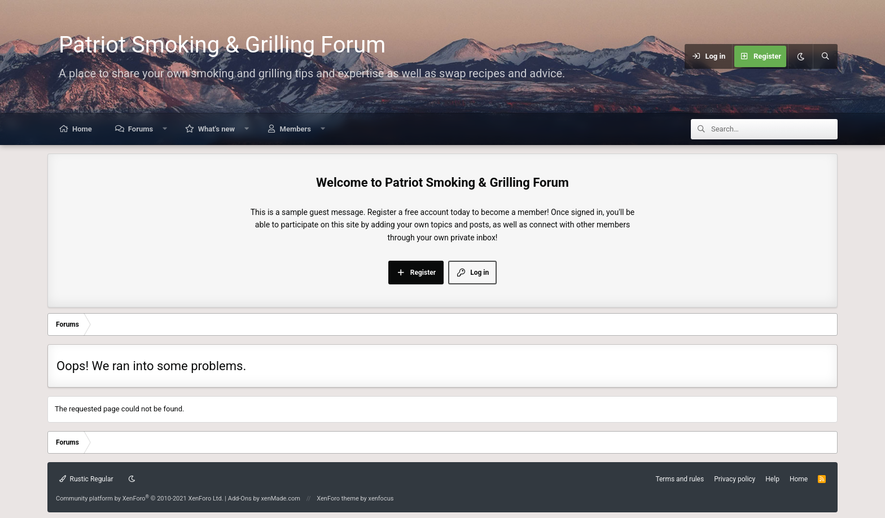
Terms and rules (679, 479)
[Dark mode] (800, 56)
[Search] (825, 56)
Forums (140, 129)
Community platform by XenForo (140, 498)
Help (772, 479)
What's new (216, 129)
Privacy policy (734, 479)
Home (82, 129)
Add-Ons (240, 498)
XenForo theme (338, 498)
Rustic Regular (86, 479)
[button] (165, 129)
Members (295, 129)
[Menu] (630, 56)
